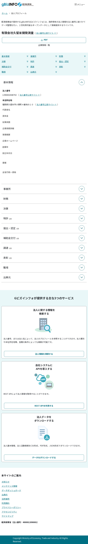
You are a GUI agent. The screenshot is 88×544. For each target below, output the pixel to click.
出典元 (44, 71)
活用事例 (5, 498)
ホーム (5, 13)
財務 (72, 56)
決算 (15, 61)
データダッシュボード (11, 490)
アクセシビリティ (9, 511)
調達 (44, 66)
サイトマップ (7, 516)
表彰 (72, 66)
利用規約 (5, 503)
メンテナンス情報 (9, 486)
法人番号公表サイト (46, 33)
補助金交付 (15, 66)
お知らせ (5, 481)
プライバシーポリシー (11, 507)
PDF (44, 40)
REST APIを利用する (44, 405)
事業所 (44, 56)
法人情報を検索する (44, 353)
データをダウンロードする (44, 457)
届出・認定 (72, 61)
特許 (44, 61)
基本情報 (15, 56)
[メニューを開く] (79, 4)
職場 (15, 71)
